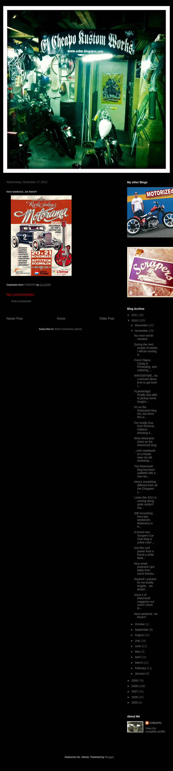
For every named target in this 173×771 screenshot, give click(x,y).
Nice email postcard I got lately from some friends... (145, 568)
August (139, 635)
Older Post (106, 318)
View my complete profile (155, 730)
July (138, 640)
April (138, 657)
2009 (135, 680)
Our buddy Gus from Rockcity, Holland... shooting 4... (144, 427)
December (141, 325)
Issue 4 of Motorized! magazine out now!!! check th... (144, 601)
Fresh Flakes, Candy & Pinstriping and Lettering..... (145, 365)
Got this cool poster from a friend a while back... (144, 553)
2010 (135, 320)
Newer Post (14, 318)
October (140, 624)
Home (61, 318)
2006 (135, 697)
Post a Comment (21, 301)
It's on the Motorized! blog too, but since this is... (145, 412)
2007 (135, 691)
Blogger (109, 757)
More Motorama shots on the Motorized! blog (145, 442)
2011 (135, 315)
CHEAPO (155, 722)
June (138, 646)
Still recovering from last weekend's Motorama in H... (143, 520)
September (142, 629)
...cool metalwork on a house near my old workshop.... (144, 455)
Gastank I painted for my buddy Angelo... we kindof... (145, 584)
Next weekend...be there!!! (146, 615)
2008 (135, 686)
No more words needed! (143, 337)
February (141, 668)
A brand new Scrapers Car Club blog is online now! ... (144, 537)
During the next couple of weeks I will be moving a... (145, 349)
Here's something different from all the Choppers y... (145, 486)
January (140, 673)
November (141, 330)
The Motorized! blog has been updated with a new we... (144, 471)
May (138, 651)
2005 (135, 702)
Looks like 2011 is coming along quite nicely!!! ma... (145, 502)
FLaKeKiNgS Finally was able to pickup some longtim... (145, 396)
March (139, 662)
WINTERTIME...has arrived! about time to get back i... (146, 380)
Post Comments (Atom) (68, 329)
